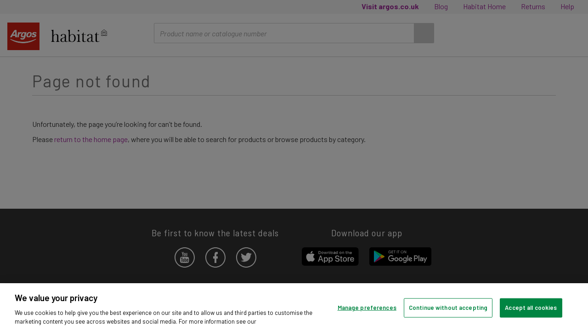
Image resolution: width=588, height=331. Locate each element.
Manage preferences (367, 307)
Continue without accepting (448, 307)
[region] (294, 307)
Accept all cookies (531, 307)
